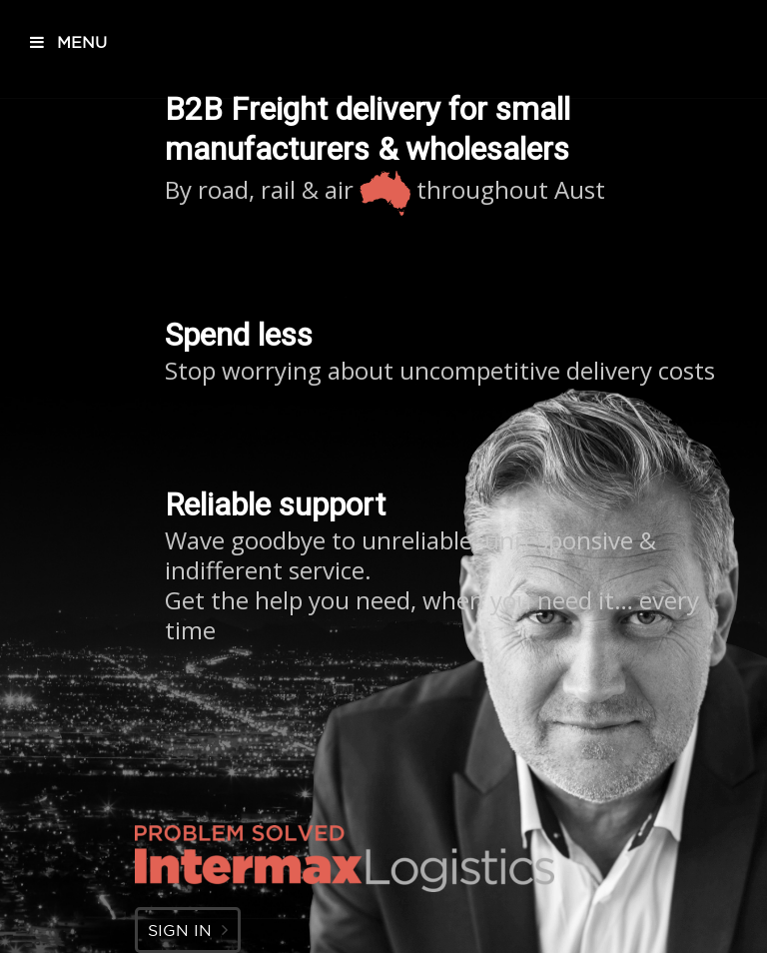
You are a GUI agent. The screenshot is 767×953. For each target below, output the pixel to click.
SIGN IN (188, 930)
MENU (68, 42)
